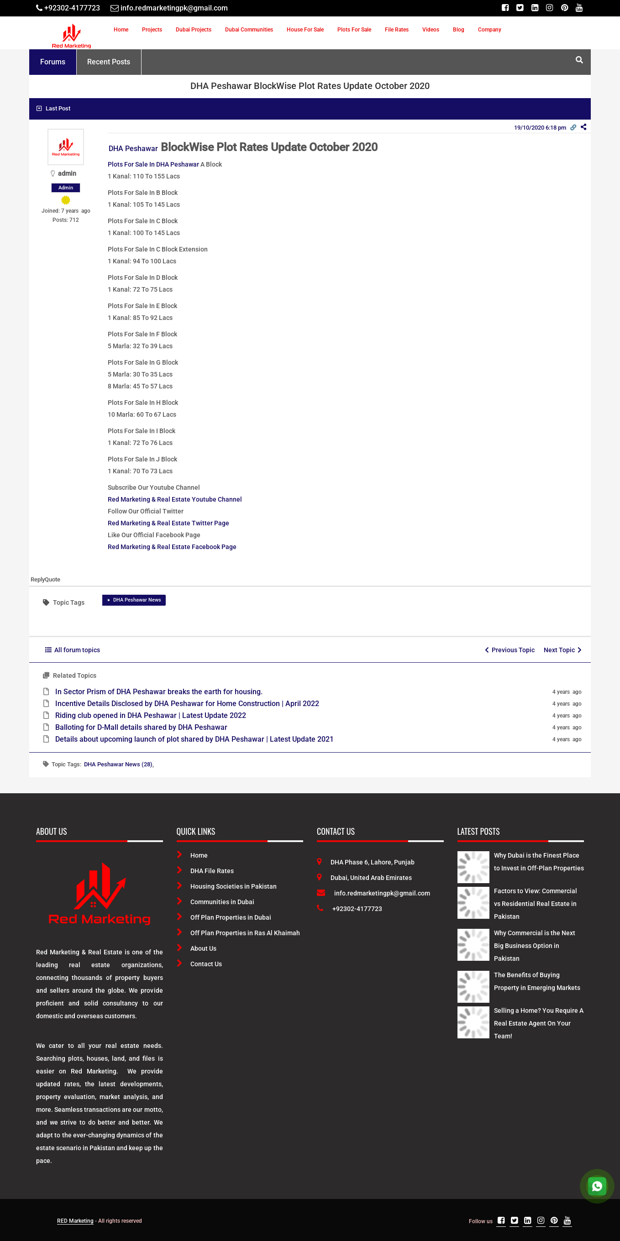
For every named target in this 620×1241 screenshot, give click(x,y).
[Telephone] (68, 8)
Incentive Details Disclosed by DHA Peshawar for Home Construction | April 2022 (187, 703)
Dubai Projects (193, 29)
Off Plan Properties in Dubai (224, 917)
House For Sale (305, 29)
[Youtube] (579, 8)
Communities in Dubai (215, 902)
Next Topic (563, 650)
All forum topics (72, 650)
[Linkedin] (534, 8)
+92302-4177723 (349, 908)
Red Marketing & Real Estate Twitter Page (168, 523)
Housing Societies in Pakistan (227, 886)
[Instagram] (549, 8)
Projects (152, 29)
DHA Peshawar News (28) (118, 764)
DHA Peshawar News (137, 600)
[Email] (169, 8)
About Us (196, 948)
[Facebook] (504, 8)
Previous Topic (510, 650)
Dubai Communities (249, 29)
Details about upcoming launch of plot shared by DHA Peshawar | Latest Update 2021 (194, 739)
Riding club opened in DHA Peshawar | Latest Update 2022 (150, 715)
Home (121, 29)
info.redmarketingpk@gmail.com (373, 893)
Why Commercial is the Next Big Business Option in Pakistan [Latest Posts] (534, 945)
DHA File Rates (205, 870)
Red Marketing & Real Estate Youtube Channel (175, 499)
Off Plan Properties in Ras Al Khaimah (238, 933)
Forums (52, 62)
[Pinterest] (564, 8)
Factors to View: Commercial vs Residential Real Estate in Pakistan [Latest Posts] (535, 903)
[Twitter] (519, 8)
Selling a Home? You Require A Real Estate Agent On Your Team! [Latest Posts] (538, 1023)
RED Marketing (75, 1221)
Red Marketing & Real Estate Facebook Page (172, 546)
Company (489, 29)
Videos (430, 29)
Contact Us (199, 964)
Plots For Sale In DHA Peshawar (153, 164)
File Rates (397, 29)
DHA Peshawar (133, 148)
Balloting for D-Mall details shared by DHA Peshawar (141, 727)
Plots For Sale (354, 29)
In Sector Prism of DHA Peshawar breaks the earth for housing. (159, 691)
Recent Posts (108, 62)
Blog (458, 29)
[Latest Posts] (473, 865)
